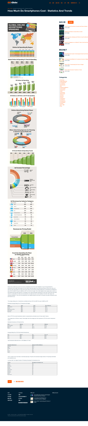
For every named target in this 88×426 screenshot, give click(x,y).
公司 (65, 2)
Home (9, 8)
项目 (62, 2)
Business (62, 96)
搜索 (19, 400)
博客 (68, 2)
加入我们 (20, 398)
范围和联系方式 (74, 2)
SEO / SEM (62, 104)
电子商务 (9, 396)
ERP (61, 86)
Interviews (62, 80)
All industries (62, 84)
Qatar (61, 91)
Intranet (61, 97)
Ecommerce (62, 99)
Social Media (62, 102)
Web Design (62, 93)
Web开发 (9, 394)
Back (10, 381)
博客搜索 (70, 22)
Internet (61, 103)
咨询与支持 (10, 400)
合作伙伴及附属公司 (22, 396)
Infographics (62, 98)
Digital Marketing (63, 81)
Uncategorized (63, 82)
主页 (50, 2)
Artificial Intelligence (64, 87)
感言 (19, 394)
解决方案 (57, 2)
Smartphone (62, 89)
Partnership (62, 92)
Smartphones (62, 101)
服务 (53, 2)
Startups (62, 94)
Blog (11, 8)
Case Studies (62, 88)
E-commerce (62, 83)
